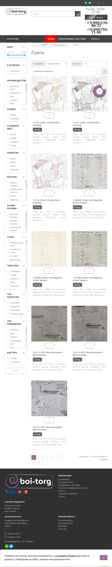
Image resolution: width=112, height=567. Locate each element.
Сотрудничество (65, 482)
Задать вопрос (96, 17)
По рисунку (60, 45)
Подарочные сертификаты (17, 520)
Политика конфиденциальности (72, 488)
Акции (51, 39)
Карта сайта (10, 511)
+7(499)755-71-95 (12, 536)
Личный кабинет (66, 520)
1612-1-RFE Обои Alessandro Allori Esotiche (47, 353)
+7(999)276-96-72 (12, 533)
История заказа (65, 523)
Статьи (61, 496)
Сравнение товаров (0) (43, 71)
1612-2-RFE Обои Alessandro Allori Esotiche (88, 353)
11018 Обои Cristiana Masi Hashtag (46, 201)
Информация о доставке (73, 39)
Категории (13, 39)
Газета (76, 45)
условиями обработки (67, 555)
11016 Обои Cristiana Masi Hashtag (46, 123)
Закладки (62, 526)
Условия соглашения (67, 493)
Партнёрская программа (16, 523)
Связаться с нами (13, 505)
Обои (44, 45)
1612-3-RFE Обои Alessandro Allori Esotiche (47, 428)
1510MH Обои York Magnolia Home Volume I (87, 279)
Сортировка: (38, 63)
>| (39, 462)
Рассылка (62, 529)
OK (103, 557)
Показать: (77, 63)
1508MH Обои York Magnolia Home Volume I (87, 201)
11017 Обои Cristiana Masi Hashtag (86, 123)
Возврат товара (12, 508)
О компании (63, 479)
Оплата (95, 39)
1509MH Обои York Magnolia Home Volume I (47, 279)
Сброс (16, 371)
